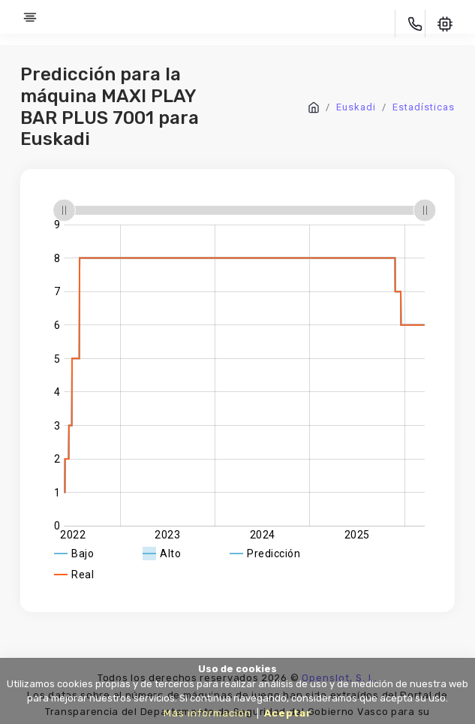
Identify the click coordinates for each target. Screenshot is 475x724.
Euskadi (356, 107)
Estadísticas (423, 107)
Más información (207, 713)
